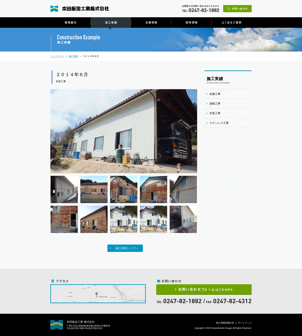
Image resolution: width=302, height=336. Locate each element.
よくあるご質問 (232, 22)
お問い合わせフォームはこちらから (204, 289)
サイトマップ (245, 322)
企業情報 (151, 22)
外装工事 (61, 81)
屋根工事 (215, 103)
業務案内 (71, 22)
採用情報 (191, 22)
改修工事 (215, 93)
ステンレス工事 (219, 122)
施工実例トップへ (126, 248)
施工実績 (111, 22)
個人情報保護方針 (225, 322)
